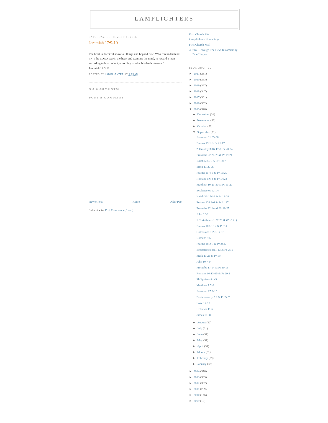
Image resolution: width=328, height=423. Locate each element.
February (203, 358)
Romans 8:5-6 (204, 238)
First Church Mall (199, 44)
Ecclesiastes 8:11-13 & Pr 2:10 (214, 249)
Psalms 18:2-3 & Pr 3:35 (211, 243)
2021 (197, 73)
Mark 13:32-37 (205, 166)
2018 (197, 91)
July (200, 328)
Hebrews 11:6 (204, 309)
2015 (197, 109)
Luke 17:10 (203, 303)
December (203, 114)
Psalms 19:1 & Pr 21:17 (210, 143)
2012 (197, 383)
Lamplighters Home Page (204, 39)
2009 (197, 400)
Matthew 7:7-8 (205, 285)
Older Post (176, 201)
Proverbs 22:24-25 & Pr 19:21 (214, 155)
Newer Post (95, 201)
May (200, 340)
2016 (197, 103)
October (202, 126)
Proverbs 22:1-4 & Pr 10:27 (212, 208)
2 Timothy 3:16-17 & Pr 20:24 (214, 149)
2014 (197, 371)
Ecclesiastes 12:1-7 (207, 190)
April (200, 346)
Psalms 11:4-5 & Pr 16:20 (211, 172)
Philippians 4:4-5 (206, 279)
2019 (197, 85)
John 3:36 (202, 214)
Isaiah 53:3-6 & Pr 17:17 (211, 160)
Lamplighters (164, 18)
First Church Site (199, 34)
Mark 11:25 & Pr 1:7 (208, 255)
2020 (197, 79)
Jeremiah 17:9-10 (206, 291)
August (202, 322)
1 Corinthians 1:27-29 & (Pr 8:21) (216, 220)
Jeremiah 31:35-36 (207, 137)
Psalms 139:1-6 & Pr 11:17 (212, 202)
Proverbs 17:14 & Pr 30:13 (212, 267)
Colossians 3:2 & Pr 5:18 (211, 232)
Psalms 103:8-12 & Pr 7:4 (211, 226)
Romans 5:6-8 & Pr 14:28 (211, 178)
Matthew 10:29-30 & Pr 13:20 (214, 184)
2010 (197, 395)
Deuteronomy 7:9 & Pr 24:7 (213, 297)
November (203, 120)
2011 (197, 389)
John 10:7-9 (203, 261)
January (202, 364)
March (201, 352)
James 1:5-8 (203, 315)
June (200, 334)
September (204, 132)
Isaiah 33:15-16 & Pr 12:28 (212, 196)
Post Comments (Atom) (119, 210)
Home (136, 201)
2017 (197, 97)
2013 (197, 377)
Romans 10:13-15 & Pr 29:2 (213, 273)
